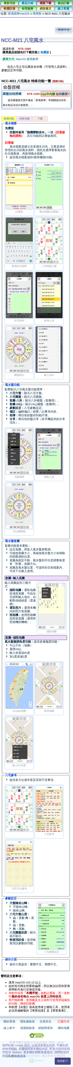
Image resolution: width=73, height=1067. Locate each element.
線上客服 (63, 8)
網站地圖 (63, 1028)
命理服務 (27, 8)
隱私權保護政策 (15, 1055)
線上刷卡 (9, 1028)
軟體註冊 (9, 8)
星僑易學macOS (18, 13)
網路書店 (45, 8)
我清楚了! (62, 1061)
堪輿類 (37, 13)
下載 (40, 118)
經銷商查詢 (45, 1028)
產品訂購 (63, 3)
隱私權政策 (27, 1021)
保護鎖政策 (27, 1028)
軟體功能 (9, 118)
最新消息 (9, 3)
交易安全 (45, 1021)
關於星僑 (9, 1021)
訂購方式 (63, 1021)
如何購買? (62, 94)
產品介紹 (27, 3)
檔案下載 (45, 3)
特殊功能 (24, 118)
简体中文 (64, 29)
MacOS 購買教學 (27, 59)
